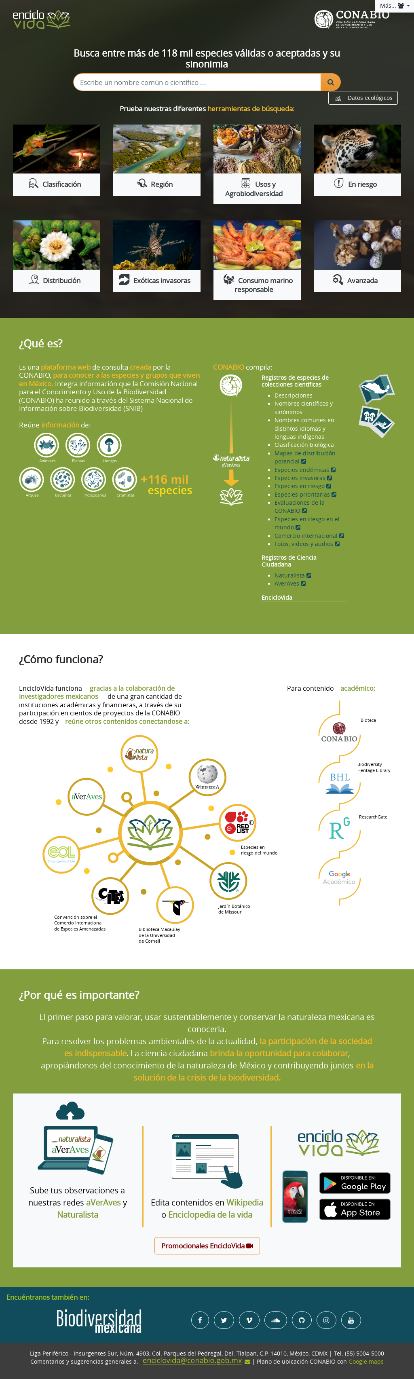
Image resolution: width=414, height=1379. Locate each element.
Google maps (366, 1361)
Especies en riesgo (303, 486)
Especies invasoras (303, 478)
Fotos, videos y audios (307, 544)
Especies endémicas (305, 470)
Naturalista (293, 575)
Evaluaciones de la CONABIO (300, 506)
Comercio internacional (309, 535)
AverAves (290, 583)
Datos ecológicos (363, 98)
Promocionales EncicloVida (207, 1245)
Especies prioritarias (305, 494)
